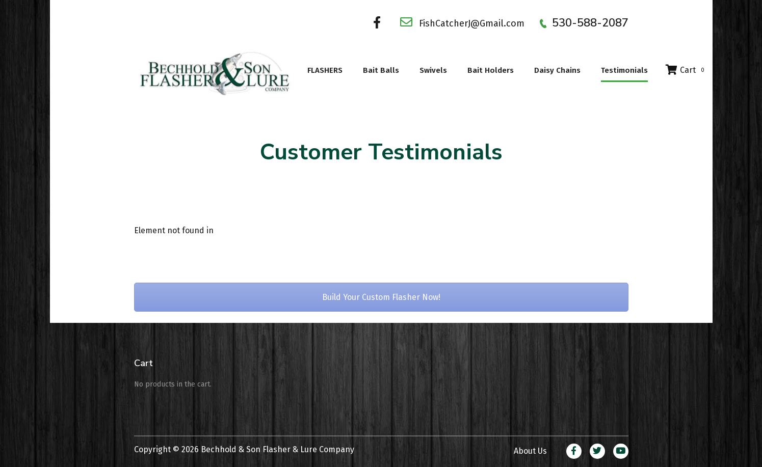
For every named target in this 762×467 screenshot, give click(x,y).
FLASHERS (325, 70)
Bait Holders (490, 70)
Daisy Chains (557, 70)
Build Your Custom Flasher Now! (381, 297)
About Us (530, 451)
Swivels (433, 70)
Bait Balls (381, 70)
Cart (686, 70)
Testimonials (624, 70)
